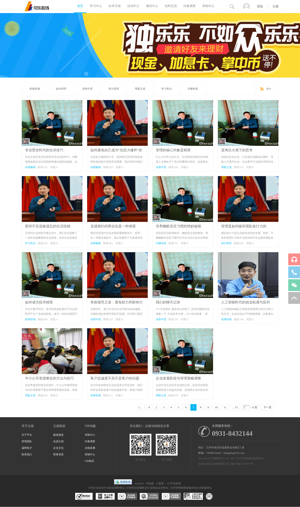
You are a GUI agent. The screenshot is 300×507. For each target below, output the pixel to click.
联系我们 (27, 454)
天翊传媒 (247, 458)
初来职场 (34, 88)
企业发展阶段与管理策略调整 (178, 378)
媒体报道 (58, 434)
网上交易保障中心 (105, 496)
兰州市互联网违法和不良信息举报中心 (193, 496)
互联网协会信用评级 (215, 496)
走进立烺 (58, 441)
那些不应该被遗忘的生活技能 (47, 226)
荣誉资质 (58, 454)
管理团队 (27, 441)
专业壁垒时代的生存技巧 (44, 150)
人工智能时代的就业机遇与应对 (245, 302)
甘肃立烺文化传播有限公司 (214, 463)
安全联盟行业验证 (127, 496)
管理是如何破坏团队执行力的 (243, 226)
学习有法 (166, 88)
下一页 (267, 407)
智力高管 (113, 88)
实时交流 (171, 6)
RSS (268, 88)
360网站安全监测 (149, 496)
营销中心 (90, 454)
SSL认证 (84, 496)
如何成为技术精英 (39, 302)
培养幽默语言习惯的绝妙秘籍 (178, 226)
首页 (80, 6)
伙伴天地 (114, 6)
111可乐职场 (174, 483)
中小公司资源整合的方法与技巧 (49, 378)
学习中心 (96, 6)
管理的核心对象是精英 (173, 150)
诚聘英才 (27, 447)
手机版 (150, 483)
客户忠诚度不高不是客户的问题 (114, 378)
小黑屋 (160, 483)
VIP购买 (89, 461)
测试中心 (152, 6)
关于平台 (27, 434)
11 (225, 407)
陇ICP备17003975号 (242, 463)
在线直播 (90, 447)
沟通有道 (193, 88)
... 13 (234, 407)
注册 (276, 6)
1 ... (140, 407)
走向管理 (61, 88)
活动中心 (133, 6)
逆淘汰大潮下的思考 (237, 150)
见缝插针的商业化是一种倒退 (113, 226)
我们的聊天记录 (168, 302)
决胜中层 (87, 88)
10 (216, 407)
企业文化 (58, 447)
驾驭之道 (140, 88)
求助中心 (208, 6)
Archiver (139, 483)
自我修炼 (30, 167)
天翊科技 (216, 458)
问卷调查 (189, 6)
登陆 (260, 6)
